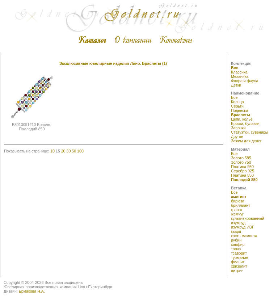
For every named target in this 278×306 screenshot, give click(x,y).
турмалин (239, 257)
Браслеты (240, 115)
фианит (237, 262)
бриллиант (240, 205)
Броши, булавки (245, 123)
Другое (237, 136)
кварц (236, 231)
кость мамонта (244, 236)
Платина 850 (242, 175)
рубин (236, 240)
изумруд (238, 223)
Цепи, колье (242, 119)
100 (80, 151)
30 (68, 151)
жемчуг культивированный (247, 216)
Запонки (238, 128)
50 (74, 151)
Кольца (237, 102)
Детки (236, 85)
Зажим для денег (246, 141)
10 (52, 151)
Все (234, 68)
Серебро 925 (242, 171)
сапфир (238, 244)
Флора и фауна (244, 81)
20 (63, 151)
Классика (239, 72)
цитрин (237, 270)
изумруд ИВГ (242, 227)
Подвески (239, 110)
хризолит (239, 266)
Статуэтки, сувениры (249, 132)
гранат (237, 210)
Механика (239, 76)
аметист (239, 196)
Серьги (237, 106)
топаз (236, 249)
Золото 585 (241, 158)
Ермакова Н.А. (32, 291)
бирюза (237, 201)
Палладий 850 (244, 179)
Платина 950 (242, 166)
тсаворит (239, 253)
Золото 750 (241, 162)
